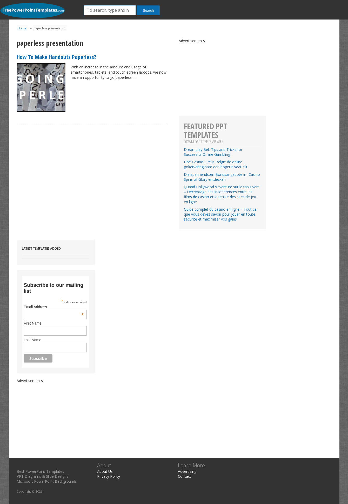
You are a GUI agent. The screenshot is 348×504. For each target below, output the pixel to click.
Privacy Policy (108, 476)
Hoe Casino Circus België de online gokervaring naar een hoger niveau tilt (215, 164)
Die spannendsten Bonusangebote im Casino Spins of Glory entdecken (222, 177)
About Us (105, 471)
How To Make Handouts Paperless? (56, 57)
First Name (32, 323)
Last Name (32, 340)
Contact (184, 476)
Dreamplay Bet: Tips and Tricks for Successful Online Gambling (213, 152)
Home (22, 28)
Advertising (187, 471)
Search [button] (148, 10)
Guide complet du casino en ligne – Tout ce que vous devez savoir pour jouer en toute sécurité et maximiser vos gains (220, 214)
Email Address (54, 307)
